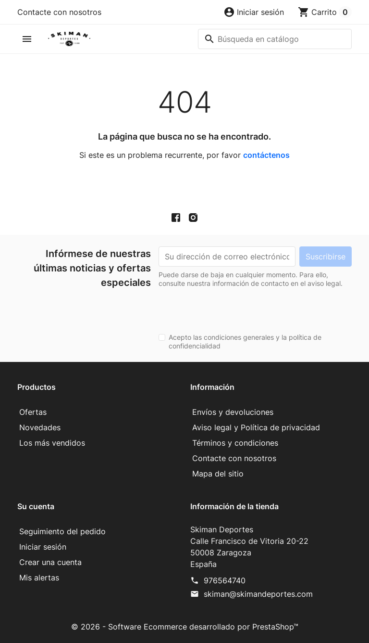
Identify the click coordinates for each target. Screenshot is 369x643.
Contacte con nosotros (59, 12)
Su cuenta (35, 506)
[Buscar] (275, 39)
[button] (253, 12)
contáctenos (266, 155)
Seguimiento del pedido (62, 531)
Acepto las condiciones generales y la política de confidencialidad (245, 341)
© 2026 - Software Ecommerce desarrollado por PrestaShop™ (184, 626)
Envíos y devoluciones (232, 412)
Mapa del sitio (218, 473)
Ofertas (33, 412)
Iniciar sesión (42, 547)
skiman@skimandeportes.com (258, 594)
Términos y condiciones (235, 443)
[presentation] (232, 306)
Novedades (40, 427)
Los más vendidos (52, 443)
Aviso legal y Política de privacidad (256, 427)
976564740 (225, 580)
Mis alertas (39, 577)
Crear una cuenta (50, 562)
